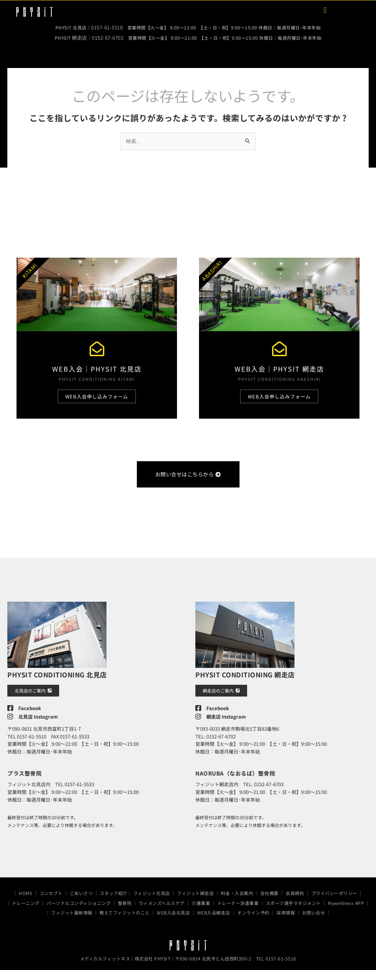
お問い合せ (313, 909)
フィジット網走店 (195, 890)
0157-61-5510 (106, 27)
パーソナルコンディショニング (79, 899)
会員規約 (295, 890)
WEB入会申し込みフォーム (96, 395)
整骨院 (125, 899)
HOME (25, 890)
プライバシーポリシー (334, 890)
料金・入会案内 (237, 890)
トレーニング (26, 899)
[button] (325, 10)
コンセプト (51, 890)
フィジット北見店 (151, 890)
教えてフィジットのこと (125, 909)
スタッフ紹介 (113, 890)
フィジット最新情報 (72, 909)
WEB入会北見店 (173, 909)
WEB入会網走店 (213, 909)
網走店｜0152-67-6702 (97, 36)
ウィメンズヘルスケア (162, 899)
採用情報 (285, 909)
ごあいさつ (81, 890)
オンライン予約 (253, 909)
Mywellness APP (346, 899)
